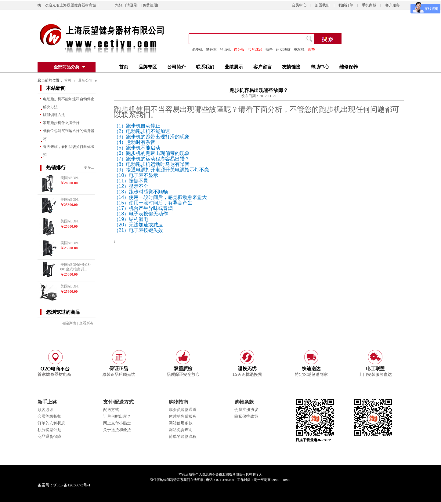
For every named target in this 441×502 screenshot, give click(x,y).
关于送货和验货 (117, 429)
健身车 (211, 49)
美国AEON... (70, 178)
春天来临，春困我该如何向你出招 (68, 151)
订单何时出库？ (117, 416)
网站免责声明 (181, 429)
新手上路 (47, 402)
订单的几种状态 (51, 423)
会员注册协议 (246, 409)
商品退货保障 (49, 436)
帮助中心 (320, 66)
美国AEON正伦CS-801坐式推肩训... (75, 266)
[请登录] (132, 5)
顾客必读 (45, 409)
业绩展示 (234, 66)
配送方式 (111, 409)
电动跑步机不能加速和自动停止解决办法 (68, 103)
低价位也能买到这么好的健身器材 (68, 135)
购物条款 (244, 402)
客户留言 (262, 66)
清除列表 (69, 323)
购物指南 (178, 402)
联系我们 (205, 66)
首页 (123, 66)
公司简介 (176, 66)
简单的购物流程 (183, 436)
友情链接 (291, 66)
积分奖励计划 (49, 429)
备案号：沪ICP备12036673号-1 (68, 485)
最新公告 (85, 80)
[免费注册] (149, 5)
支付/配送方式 (118, 402)
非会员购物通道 (183, 409)
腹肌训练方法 (54, 115)
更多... (89, 167)
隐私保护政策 (246, 416)
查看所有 (86, 323)
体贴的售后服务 (183, 416)
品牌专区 (148, 66)
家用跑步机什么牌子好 (61, 123)
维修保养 (348, 66)
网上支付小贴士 (117, 423)
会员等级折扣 (49, 416)
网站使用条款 (181, 423)
